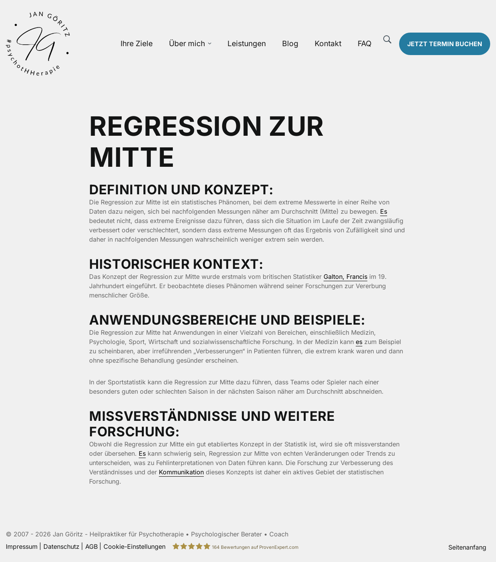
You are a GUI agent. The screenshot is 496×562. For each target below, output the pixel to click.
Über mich (187, 43)
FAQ (365, 43)
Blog (290, 43)
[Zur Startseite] (62, 44)
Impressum (22, 546)
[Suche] (387, 39)
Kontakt (328, 43)
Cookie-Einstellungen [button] (134, 546)
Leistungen (246, 43)
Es (383, 211)
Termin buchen (444, 44)
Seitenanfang (467, 547)
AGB (91, 546)
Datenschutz (61, 546)
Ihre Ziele (137, 43)
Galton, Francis (345, 276)
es (359, 342)
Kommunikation (181, 472)
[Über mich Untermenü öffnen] (209, 43)
